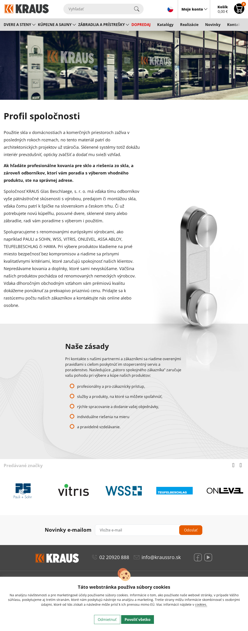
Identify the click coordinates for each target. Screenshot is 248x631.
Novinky (212, 24)
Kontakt (234, 24)
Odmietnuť (107, 619)
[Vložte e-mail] (149, 530)
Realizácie (189, 24)
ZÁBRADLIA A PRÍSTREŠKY (101, 24)
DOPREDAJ (140, 24)
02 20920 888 (114, 557)
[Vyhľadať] (103, 9)
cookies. (201, 604)
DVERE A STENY (17, 24)
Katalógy (165, 24)
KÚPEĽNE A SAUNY (55, 24)
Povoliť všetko (137, 619)
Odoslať (191, 530)
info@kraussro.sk (161, 557)
